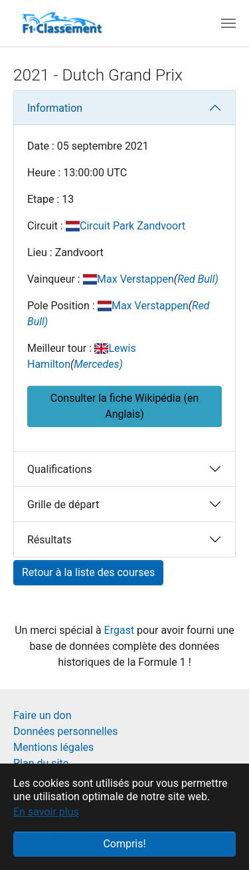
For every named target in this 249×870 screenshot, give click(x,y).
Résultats (49, 539)
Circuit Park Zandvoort (132, 225)
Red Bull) (197, 279)
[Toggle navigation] (228, 23)
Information (54, 108)
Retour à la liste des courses (88, 572)
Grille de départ (63, 504)
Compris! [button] (124, 843)
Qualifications (59, 469)
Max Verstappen (135, 279)
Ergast (120, 630)
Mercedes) (98, 364)
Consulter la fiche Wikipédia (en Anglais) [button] (124, 406)
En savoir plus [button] (46, 811)
